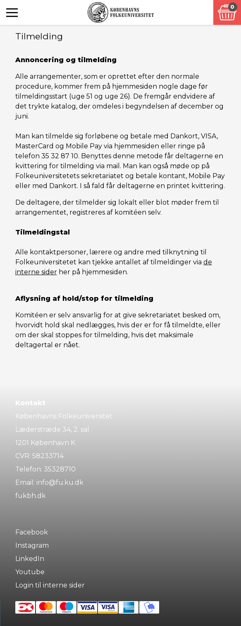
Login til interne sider (50, 585)
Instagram (32, 545)
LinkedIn (29, 559)
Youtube (30, 572)
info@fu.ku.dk (60, 482)
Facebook (31, 532)
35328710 (60, 469)
